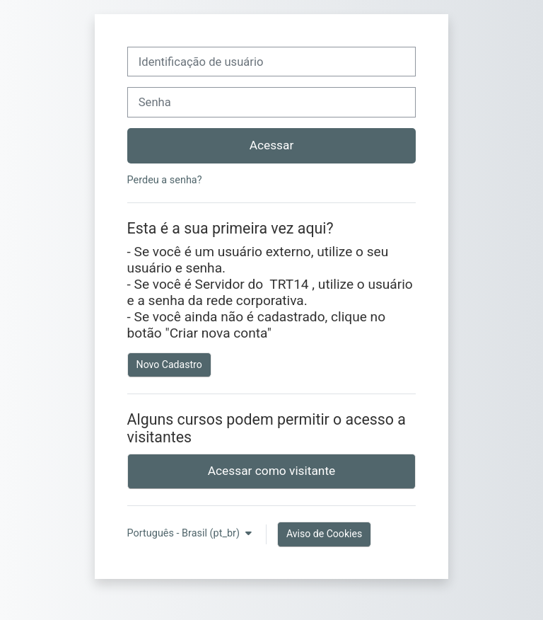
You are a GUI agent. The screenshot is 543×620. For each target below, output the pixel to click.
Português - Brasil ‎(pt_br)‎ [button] (185, 533)
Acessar (272, 145)
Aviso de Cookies (324, 533)
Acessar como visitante (272, 471)
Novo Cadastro (169, 364)
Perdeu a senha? (164, 180)
